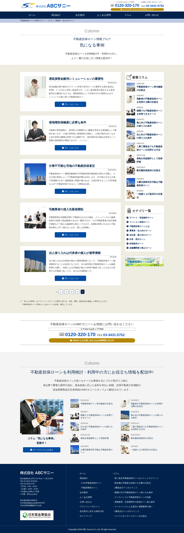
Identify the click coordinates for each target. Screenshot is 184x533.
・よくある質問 (85, 497)
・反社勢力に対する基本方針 (91, 511)
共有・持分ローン (137, 239)
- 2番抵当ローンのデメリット (126, 511)
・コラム (115, 473)
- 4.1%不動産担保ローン (91, 483)
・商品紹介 (83, 478)
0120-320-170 (80, 334)
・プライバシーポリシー (89, 506)
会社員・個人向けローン (140, 235)
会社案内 (80, 15)
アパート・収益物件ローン (141, 217)
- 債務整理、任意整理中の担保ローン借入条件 (134, 502)
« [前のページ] (56, 292)
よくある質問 (104, 15)
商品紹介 (56, 15)
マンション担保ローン (139, 222)
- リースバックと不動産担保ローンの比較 (132, 497)
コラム (127, 15)
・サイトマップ (85, 516)
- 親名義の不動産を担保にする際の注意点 (132, 483)
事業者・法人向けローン (140, 230)
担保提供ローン (136, 243)
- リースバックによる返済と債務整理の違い (133, 506)
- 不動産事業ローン (88, 488)
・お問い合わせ (85, 502)
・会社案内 (83, 492)
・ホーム (82, 473)
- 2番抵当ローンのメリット (125, 488)
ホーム (32, 15)
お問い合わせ (152, 15)
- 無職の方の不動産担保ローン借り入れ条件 (133, 492)
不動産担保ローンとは (139, 226)
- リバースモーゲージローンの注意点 (130, 516)
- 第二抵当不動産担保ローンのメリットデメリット (136, 478)
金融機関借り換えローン (140, 248)
